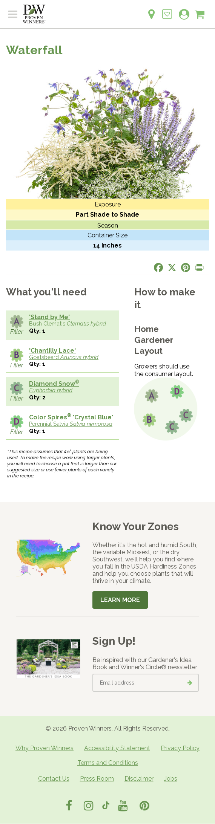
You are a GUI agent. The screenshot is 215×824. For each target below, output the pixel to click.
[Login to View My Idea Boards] (167, 10)
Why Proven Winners (44, 748)
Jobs (170, 778)
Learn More (120, 600)
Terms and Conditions (107, 762)
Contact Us (53, 778)
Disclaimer (139, 778)
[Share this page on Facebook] (158, 267)
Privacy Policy (180, 748)
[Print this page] (199, 267)
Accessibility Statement (117, 748)
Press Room (97, 778)
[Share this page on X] (172, 267)
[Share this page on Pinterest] (185, 267)
